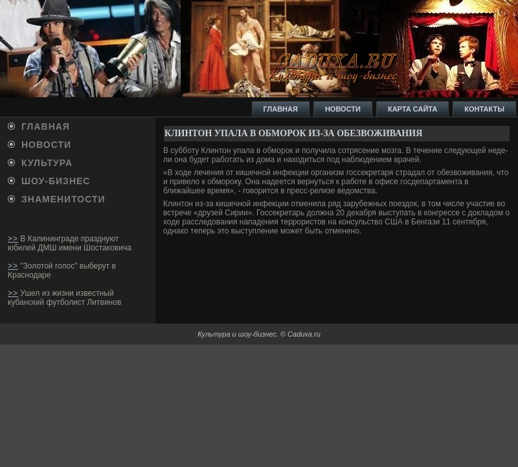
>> (13, 238)
